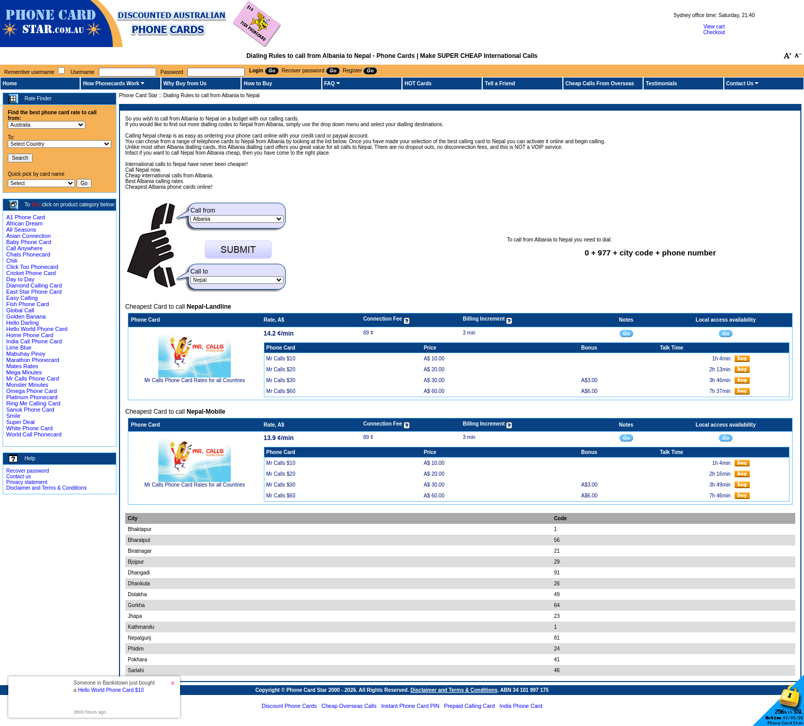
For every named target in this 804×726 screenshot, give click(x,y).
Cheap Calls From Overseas (599, 83)
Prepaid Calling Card (469, 706)
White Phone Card (29, 428)
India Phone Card (520, 706)
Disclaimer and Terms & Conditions (46, 488)
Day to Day (20, 279)
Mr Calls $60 (280, 391)
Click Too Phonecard (32, 267)
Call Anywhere (24, 248)
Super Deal (20, 422)
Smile (13, 416)
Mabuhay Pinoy (26, 354)
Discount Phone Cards (289, 706)
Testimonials (661, 83)
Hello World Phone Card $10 (111, 690)
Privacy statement (26, 482)
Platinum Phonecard (31, 397)
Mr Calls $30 (280, 380)
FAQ (329, 83)
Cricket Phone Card (31, 273)
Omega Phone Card (31, 391)
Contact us (18, 476)
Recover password (27, 471)
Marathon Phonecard (32, 360)
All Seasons (21, 229)
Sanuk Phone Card (30, 409)
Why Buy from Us (184, 83)
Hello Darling (22, 323)
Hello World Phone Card (36, 329)
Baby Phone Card (28, 242)
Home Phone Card (29, 335)
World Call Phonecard (34, 434)
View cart (714, 26)
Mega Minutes (24, 372)
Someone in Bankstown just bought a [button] (114, 686)
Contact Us (740, 83)
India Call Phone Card (34, 341)
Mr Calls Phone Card (32, 378)
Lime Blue (19, 347)
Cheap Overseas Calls (349, 706)
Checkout (714, 32)
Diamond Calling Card (34, 285)
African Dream (24, 223)
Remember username (29, 72)
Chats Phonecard (28, 254)
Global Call (20, 310)
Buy (36, 204)
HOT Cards (418, 83)
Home (10, 83)
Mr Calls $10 (280, 358)
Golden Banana (26, 316)
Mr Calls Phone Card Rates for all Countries (194, 380)
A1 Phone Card (25, 217)
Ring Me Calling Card (33, 403)
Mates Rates (22, 366)
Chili (11, 261)
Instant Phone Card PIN (410, 706)
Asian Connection (28, 236)
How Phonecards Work (111, 83)
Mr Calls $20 (280, 369)
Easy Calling (22, 298)
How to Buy (258, 83)
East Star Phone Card (34, 292)
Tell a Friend (500, 83)
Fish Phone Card (27, 304)
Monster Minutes (27, 385)
